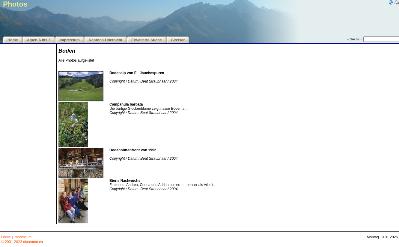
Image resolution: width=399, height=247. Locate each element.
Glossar (178, 40)
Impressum (70, 40)
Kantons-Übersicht (105, 40)
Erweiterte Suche (146, 40)
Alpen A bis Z (39, 40)
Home (12, 40)
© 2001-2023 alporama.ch (22, 242)
